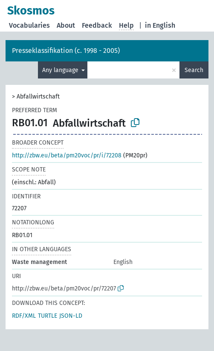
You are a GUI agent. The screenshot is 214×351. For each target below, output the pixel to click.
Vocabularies (29, 25)
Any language (61, 70)
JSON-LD (70, 315)
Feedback (97, 25)
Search (194, 70)
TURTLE (47, 315)
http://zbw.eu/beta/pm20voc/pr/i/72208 (66, 155)
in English (160, 25)
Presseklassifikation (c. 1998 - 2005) (66, 50)
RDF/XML (24, 315)
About (66, 25)
